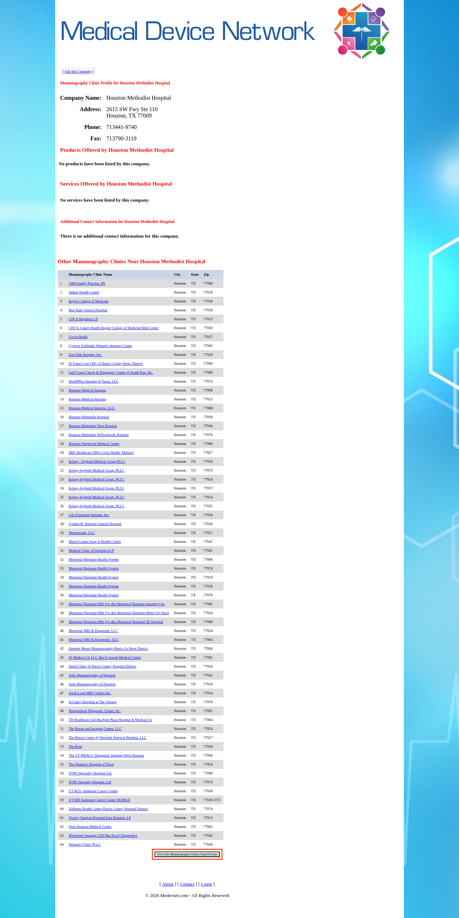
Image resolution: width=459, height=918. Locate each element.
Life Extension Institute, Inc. (89, 515)
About (168, 884)
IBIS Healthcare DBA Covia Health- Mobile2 (101, 453)
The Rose (75, 746)
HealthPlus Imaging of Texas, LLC (93, 381)
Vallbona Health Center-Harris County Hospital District (108, 809)
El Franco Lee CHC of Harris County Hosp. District (106, 363)
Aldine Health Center (84, 292)
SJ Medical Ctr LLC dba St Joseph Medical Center (105, 657)
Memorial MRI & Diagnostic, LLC (94, 640)
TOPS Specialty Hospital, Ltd (90, 782)
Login (206, 884)
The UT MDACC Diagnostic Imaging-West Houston (106, 755)
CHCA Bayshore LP (83, 319)
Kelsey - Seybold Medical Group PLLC (97, 461)
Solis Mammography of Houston (92, 675)
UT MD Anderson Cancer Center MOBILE (99, 800)
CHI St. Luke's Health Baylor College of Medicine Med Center (114, 328)
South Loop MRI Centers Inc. (90, 693)
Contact (187, 884)
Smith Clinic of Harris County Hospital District (102, 666)
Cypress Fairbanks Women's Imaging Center (100, 346)
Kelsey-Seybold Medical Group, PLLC (97, 470)
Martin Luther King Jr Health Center (95, 542)
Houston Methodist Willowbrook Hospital (99, 435)
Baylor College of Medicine (89, 301)
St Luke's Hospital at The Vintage (92, 702)
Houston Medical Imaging (87, 390)
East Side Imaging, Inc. (85, 355)
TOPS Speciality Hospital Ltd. (90, 773)
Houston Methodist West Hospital (93, 426)
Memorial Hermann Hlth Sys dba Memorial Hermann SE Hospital (116, 622)
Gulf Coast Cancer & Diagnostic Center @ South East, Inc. (111, 372)
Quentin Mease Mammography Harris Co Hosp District (108, 648)
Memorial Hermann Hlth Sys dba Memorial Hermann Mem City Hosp (119, 613)
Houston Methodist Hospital (89, 417)
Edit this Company (78, 71)
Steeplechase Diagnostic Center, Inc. (95, 711)
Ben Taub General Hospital (88, 310)
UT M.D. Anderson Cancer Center (93, 791)
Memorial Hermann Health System (93, 559)
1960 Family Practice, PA (87, 283)
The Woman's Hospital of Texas (91, 764)
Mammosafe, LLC (82, 533)
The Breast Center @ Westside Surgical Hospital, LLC (108, 738)
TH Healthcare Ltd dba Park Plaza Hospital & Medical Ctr (110, 720)
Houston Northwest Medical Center (94, 444)
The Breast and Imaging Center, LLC (95, 729)
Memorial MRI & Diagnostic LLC (93, 631)
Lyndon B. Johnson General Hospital (95, 524)
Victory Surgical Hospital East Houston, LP (100, 818)
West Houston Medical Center (90, 827)
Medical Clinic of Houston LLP (91, 551)
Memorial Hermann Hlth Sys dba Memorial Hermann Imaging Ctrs (117, 604)
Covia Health (78, 337)
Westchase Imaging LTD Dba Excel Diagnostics (103, 835)
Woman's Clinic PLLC (85, 844)
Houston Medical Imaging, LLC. (92, 408)
